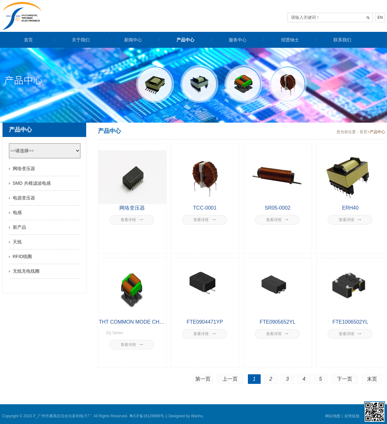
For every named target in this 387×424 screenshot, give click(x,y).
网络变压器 (24, 168)
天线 (17, 241)
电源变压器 (24, 197)
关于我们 (81, 39)
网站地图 (332, 416)
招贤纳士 (290, 39)
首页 (28, 39)
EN (380, 17)
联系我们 (342, 39)
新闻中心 (133, 39)
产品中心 (185, 39)
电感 (17, 212)
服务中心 (238, 39)
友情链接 (352, 416)
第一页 (203, 379)
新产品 (19, 227)
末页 (372, 379)
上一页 (230, 379)
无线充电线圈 (26, 271)
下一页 (344, 379)
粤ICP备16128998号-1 (148, 416)
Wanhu (197, 416)
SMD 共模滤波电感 (32, 183)
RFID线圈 (22, 256)
